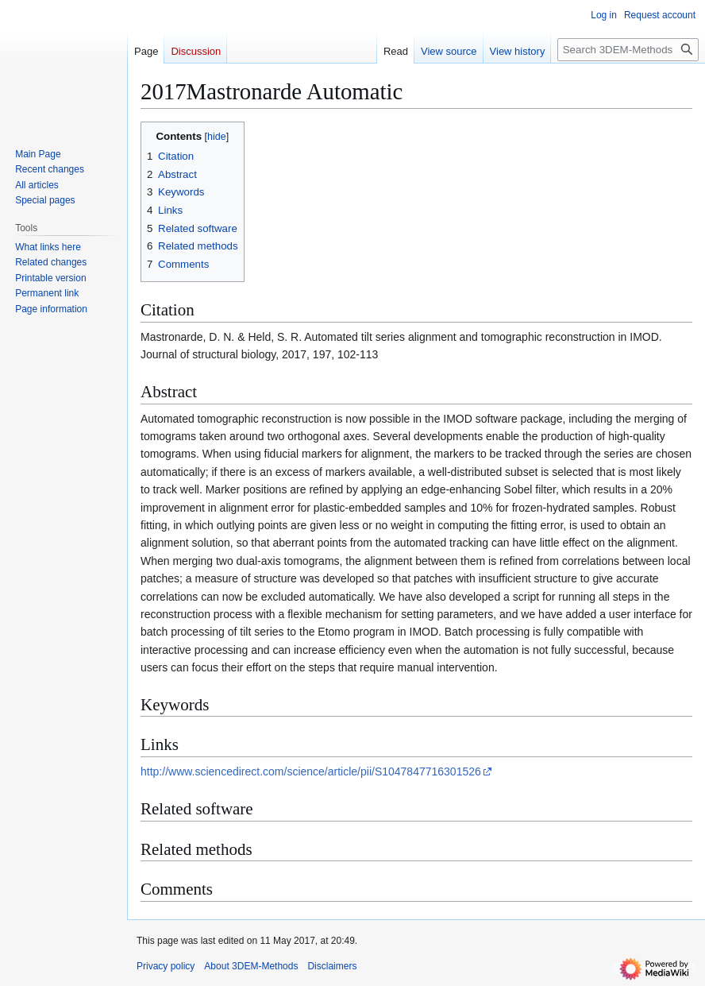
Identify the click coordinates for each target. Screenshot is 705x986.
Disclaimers (331, 966)
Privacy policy (166, 966)
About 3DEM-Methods (251, 966)
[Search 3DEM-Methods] (628, 49)
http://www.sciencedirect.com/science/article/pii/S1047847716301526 (311, 771)
